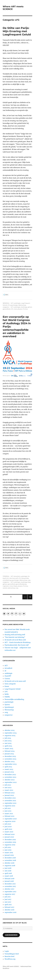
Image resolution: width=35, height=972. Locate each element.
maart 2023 (9, 769)
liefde (7, 694)
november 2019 (10, 842)
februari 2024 (10, 751)
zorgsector (6, 307)
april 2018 (8, 873)
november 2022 (10, 777)
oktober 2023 (9, 761)
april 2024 (8, 746)
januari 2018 (9, 881)
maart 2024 (9, 748)
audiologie (17, 303)
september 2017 (10, 891)
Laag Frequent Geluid (12, 689)
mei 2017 (8, 902)
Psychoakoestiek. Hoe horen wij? (17, 645)
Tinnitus (25, 309)
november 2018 (10, 860)
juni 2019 (8, 850)
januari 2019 (9, 855)
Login (7, 951)
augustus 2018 (10, 865)
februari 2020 (10, 834)
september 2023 (11, 764)
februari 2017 (9, 907)
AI (5, 671)
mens (15, 309)
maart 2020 (9, 832)
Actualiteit (17, 576)
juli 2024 (8, 738)
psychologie (14, 305)
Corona (7, 678)
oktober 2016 (9, 910)
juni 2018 (8, 868)
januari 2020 (9, 837)
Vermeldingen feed (12, 954)
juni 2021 (8, 811)
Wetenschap (22, 305)
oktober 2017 (9, 889)
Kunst (7, 686)
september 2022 (11, 782)
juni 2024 (8, 741)
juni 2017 (8, 899)
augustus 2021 (10, 806)
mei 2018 (8, 871)
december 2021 (10, 798)
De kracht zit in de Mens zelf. (15, 640)
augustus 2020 (10, 821)
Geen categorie (10, 684)
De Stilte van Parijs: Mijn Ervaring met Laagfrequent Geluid (17, 31)
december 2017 (10, 884)
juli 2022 (8, 785)
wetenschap (11, 588)
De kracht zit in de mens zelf (15, 681)
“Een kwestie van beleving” (15, 637)
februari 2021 (9, 816)
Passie (15, 586)
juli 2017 (8, 897)
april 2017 (8, 904)
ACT (12, 303)
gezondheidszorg (21, 584)
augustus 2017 (10, 894)
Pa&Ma (7, 697)
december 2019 (10, 839)
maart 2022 (9, 790)
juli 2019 (8, 847)
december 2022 (10, 774)
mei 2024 (8, 743)
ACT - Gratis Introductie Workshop (18, 642)
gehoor (30, 307)
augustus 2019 (10, 845)
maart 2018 (9, 876)
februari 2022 (10, 793)
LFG (8, 305)
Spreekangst (9, 707)
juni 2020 (8, 826)
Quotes (7, 704)
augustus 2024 (10, 735)
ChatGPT (8, 676)
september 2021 (10, 803)
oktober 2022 (10, 780)
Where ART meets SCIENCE (11, 966)
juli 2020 (8, 824)
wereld (5, 588)
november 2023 (10, 759)
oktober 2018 (9, 863)
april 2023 (8, 767)
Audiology (24, 307)
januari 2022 (9, 795)
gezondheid (6, 309)
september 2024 (11, 733)
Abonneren (11, 935)
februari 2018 (9, 878)
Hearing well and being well (15, 635)
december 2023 (10, 756)
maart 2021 (9, 813)
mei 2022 (8, 787)
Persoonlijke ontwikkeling (14, 699)
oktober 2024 (10, 730)
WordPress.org (10, 959)
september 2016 (10, 912)
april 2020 (8, 829)
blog (29, 582)
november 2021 (10, 800)
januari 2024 (9, 754)
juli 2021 (8, 808)
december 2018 (10, 858)
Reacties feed (9, 956)
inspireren (6, 586)
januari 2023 (9, 772)
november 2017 (10, 886)
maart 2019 (9, 852)
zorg (29, 580)
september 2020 (11, 819)
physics (20, 309)
